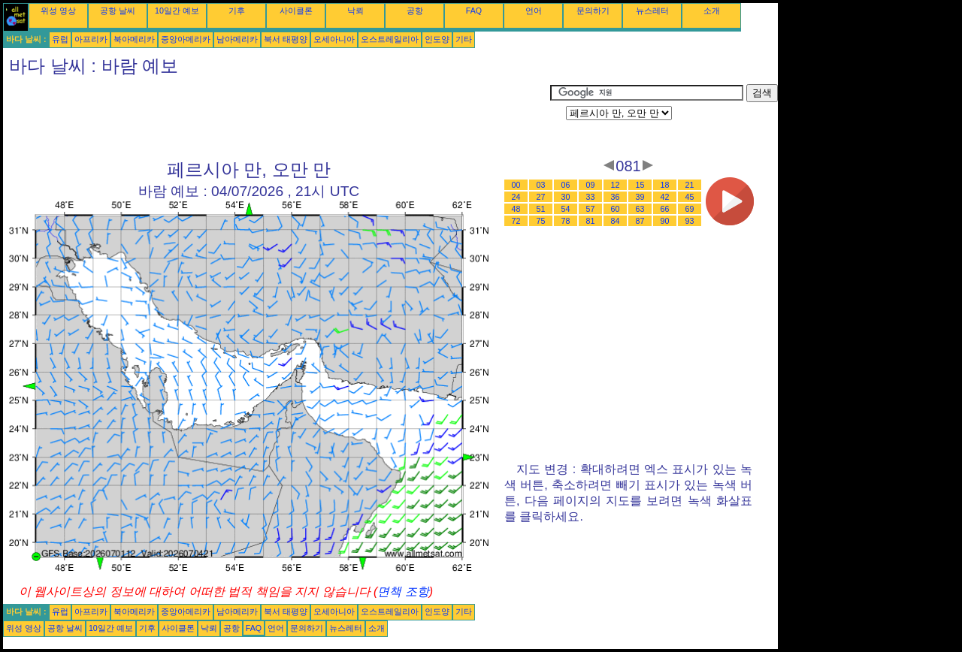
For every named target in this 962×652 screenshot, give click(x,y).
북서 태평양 (285, 39)
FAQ (474, 10)
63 (640, 208)
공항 (415, 10)
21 (689, 184)
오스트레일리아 (390, 39)
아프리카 (90, 39)
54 (565, 208)
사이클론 (296, 10)
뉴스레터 (652, 10)
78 (565, 220)
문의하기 (593, 10)
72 (516, 220)
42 (665, 196)
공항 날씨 (117, 10)
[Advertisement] (276, 118)
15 (640, 184)
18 (665, 184)
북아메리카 (134, 39)
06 (565, 184)
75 (541, 220)
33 (590, 196)
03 (541, 184)
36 (615, 196)
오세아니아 (334, 39)
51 (541, 208)
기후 (236, 10)
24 (516, 196)
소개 (711, 10)
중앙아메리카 (185, 39)
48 (516, 208)
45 (689, 196)
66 (665, 208)
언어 (533, 10)
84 (615, 220)
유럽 (60, 39)
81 (590, 220)
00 (516, 184)
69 (689, 208)
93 (689, 220)
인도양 (437, 39)
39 (640, 196)
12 (615, 184)
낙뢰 (355, 10)
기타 (463, 39)
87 (640, 220)
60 (615, 208)
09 (590, 184)
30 (565, 196)
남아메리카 (237, 39)
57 (590, 208)
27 (541, 196)
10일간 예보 (177, 10)
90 (665, 220)
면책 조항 (402, 591)
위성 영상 (58, 10)
